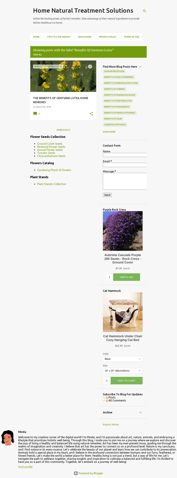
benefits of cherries (114, 89)
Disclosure (84, 37)
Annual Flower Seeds (50, 149)
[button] (91, 114)
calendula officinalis (115, 125)
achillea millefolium (114, 71)
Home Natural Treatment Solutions (83, 10)
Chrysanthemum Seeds (51, 156)
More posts (63, 130)
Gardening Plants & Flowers (54, 170)
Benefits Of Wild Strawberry (119, 77)
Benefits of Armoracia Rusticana (121, 83)
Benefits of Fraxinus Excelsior (119, 95)
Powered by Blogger (88, 473)
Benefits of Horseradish (116, 107)
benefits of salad (113, 119)
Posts (111, 397)
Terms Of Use (131, 37)
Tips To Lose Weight (59, 37)
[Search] (145, 11)
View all (37, 54)
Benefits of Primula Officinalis (119, 113)
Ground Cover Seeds (49, 143)
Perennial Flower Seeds (51, 146)
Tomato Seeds (46, 152)
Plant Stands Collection (51, 184)
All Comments (116, 400)
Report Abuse (111, 424)
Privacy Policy (107, 37)
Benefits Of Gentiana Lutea (118, 101)
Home (36, 37)
